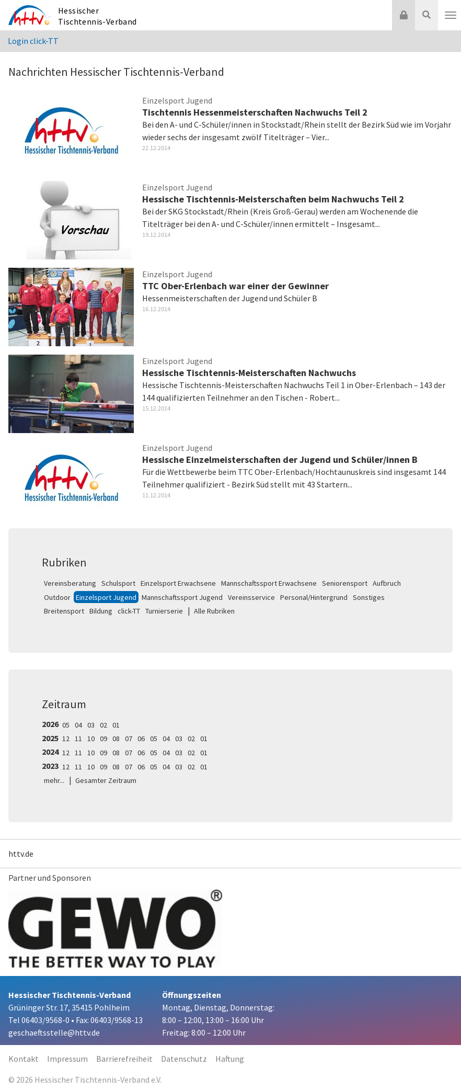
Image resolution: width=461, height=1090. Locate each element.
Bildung (100, 611)
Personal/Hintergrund (314, 597)
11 (78, 738)
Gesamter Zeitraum (105, 780)
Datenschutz (184, 1058)
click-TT (129, 611)
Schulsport (118, 583)
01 (116, 725)
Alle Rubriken (214, 611)
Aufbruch (387, 583)
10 (91, 738)
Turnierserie (164, 611)
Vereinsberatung (70, 583)
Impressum (67, 1058)
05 (66, 725)
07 (128, 738)
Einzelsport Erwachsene (178, 583)
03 (91, 725)
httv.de (20, 853)
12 (66, 738)
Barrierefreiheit (124, 1058)
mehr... (54, 780)
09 (103, 738)
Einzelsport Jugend (106, 597)
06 (141, 738)
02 (103, 725)
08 (116, 738)
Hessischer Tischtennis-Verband (97, 16)
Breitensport (64, 611)
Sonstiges (369, 597)
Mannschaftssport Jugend (182, 597)
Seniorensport (344, 583)
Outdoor (57, 597)
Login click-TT (33, 41)
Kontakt (23, 1058)
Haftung (229, 1058)
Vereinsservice (251, 597)
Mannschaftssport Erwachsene (269, 583)
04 (78, 725)
